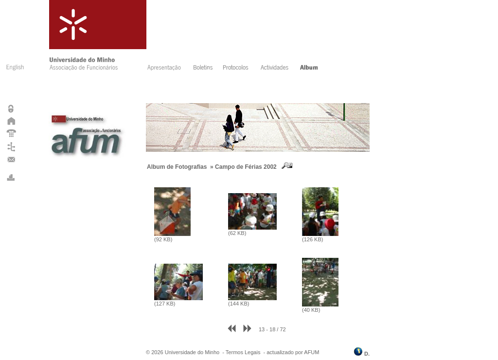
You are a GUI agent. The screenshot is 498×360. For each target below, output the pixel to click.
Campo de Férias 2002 (246, 166)
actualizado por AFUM (293, 352)
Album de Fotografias (177, 166)
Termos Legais (243, 352)
